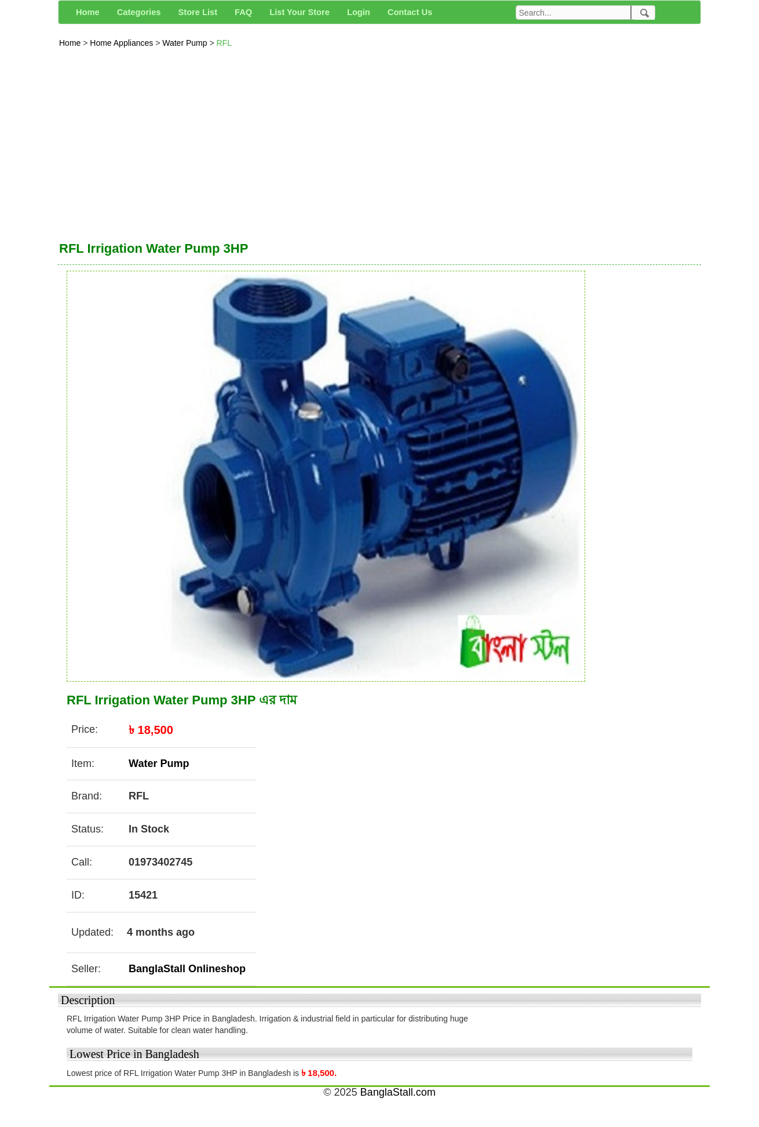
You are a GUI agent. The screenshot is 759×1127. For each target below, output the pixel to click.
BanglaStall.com (398, 1092)
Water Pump (185, 43)
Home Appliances (122, 43)
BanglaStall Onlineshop (187, 969)
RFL (223, 43)
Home (71, 43)
